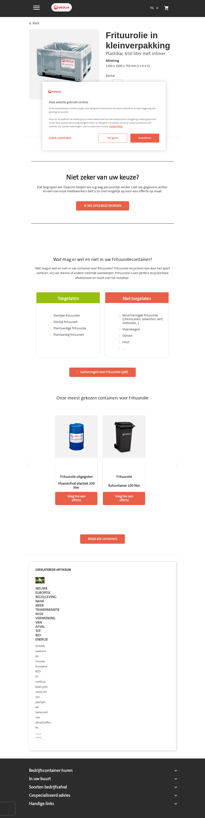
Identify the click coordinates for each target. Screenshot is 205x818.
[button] (36, 7)
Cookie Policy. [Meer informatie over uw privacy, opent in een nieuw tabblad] (116, 126)
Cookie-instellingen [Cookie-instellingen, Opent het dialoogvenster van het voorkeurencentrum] (60, 137)
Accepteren (144, 138)
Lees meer (38, 736)
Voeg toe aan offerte (76, 498)
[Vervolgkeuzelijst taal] (155, 8)
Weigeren (112, 138)
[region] (103, 116)
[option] (40, 661)
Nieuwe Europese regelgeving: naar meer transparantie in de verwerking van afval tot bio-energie (40, 614)
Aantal (110, 76)
